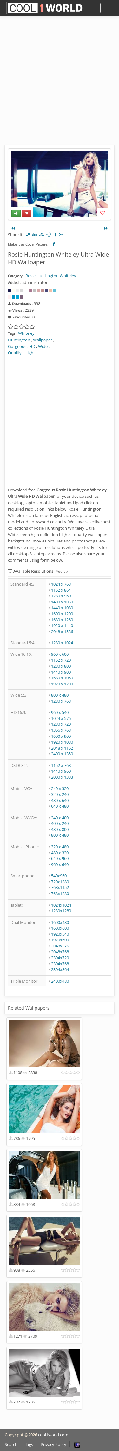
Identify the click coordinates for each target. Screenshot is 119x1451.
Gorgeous (17, 346)
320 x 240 (60, 794)
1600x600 (60, 928)
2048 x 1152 (62, 748)
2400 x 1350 (62, 754)
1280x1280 (61, 911)
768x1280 (60, 893)
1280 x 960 (61, 596)
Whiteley (26, 333)
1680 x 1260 (62, 620)
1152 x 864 (61, 590)
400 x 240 (60, 823)
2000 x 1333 (62, 777)
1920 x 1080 (62, 742)
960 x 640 (60, 864)
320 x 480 (60, 846)
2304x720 (60, 958)
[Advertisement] (59, 85)
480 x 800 (60, 829)
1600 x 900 (61, 736)
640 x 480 (60, 806)
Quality (15, 352)
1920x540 (60, 934)
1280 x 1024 (62, 643)
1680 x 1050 (62, 678)
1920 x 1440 (62, 625)
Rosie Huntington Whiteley (50, 276)
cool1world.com (53, 1435)
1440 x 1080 (62, 607)
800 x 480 (60, 695)
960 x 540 (60, 712)
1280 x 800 (61, 666)
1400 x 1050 (62, 602)
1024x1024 (61, 905)
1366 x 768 (61, 730)
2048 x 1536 (62, 631)
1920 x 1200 (62, 684)
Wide (43, 346)
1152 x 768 (61, 765)
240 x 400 (60, 817)
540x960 (59, 876)
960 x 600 (60, 654)
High (28, 352)
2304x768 (60, 964)
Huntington (19, 340)
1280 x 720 (61, 724)
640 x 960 (60, 858)
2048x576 (60, 946)
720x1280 (60, 882)
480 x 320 (60, 853)
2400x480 (60, 981)
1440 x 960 (61, 771)
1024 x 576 (61, 718)
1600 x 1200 (62, 614)
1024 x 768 (61, 584)
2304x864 (60, 969)
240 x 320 (60, 788)
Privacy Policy (53, 1444)
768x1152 (60, 887)
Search (11, 1444)
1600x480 (60, 922)
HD (32, 346)
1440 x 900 (61, 672)
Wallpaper (42, 340)
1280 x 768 (61, 701)
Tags (29, 1444)
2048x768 (60, 951)
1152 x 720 (61, 660)
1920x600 (60, 940)
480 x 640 (60, 800)
